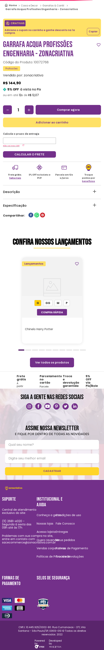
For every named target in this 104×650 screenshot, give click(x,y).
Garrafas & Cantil (53, 5)
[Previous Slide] (4, 299)
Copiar (93, 31)
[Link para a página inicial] (11, 5)
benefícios (88, 181)
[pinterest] (42, 215)
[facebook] (30, 215)
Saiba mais (15, 178)
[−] (7, 109)
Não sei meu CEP (13, 146)
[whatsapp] (36, 215)
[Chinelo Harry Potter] (52, 300)
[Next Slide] (99, 299)
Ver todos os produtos (52, 362)
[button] (37, 303)
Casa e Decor (29, 5)
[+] (29, 109)
